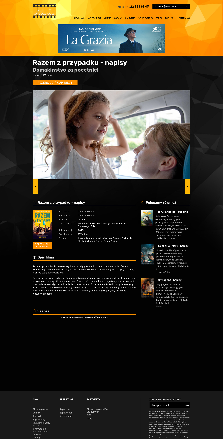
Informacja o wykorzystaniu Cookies (40, 369)
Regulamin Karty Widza (41, 362)
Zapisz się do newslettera (165, 337)
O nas (159, 18)
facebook (39, 418)
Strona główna (40, 347)
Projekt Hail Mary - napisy (172, 246)
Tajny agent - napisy (168, 280)
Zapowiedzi (94, 18)
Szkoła (118, 18)
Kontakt (170, 18)
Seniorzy (130, 18)
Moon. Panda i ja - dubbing (171, 211)
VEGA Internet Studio (181, 427)
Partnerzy (184, 18)
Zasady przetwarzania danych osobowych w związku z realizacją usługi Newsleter (43, 381)
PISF (89, 353)
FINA (89, 356)
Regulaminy (39, 357)
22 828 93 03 (139, 6)
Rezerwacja (66, 354)
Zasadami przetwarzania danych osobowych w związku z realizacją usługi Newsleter (169, 351)
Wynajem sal (145, 18)
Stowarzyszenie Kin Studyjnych (97, 348)
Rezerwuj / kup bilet (55, 82)
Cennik (107, 18)
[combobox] (171, 6)
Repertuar (79, 18)
